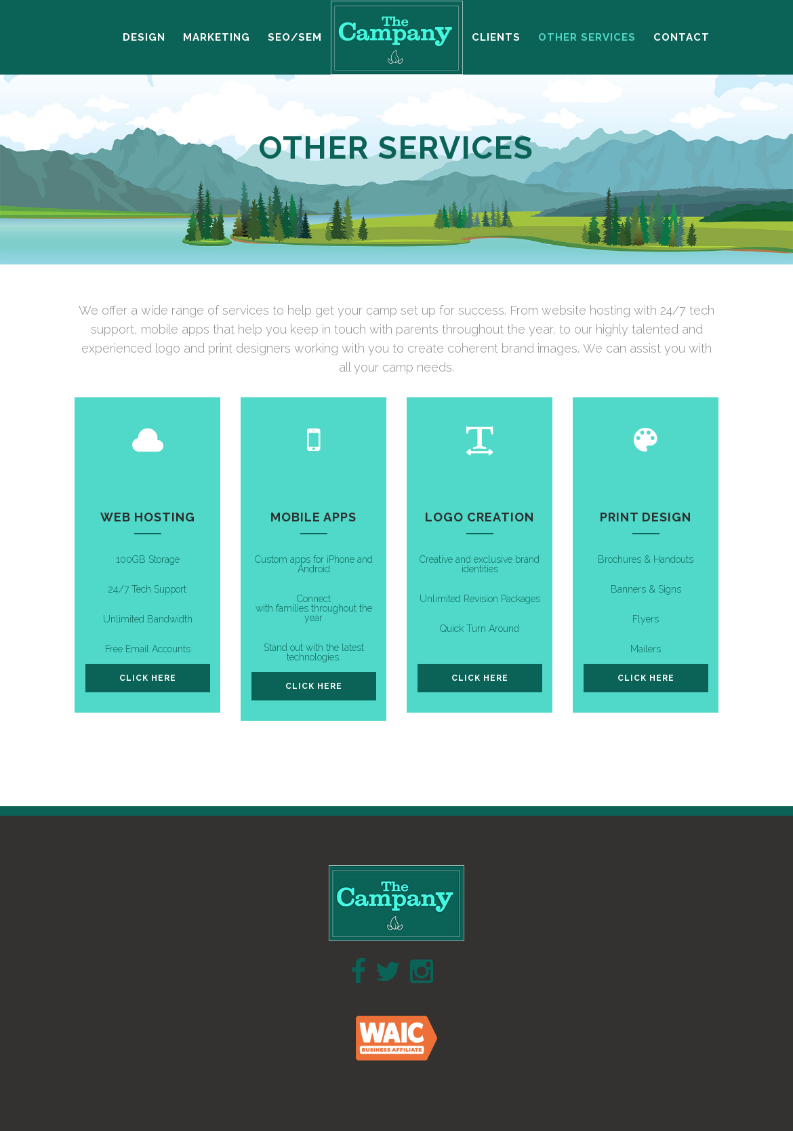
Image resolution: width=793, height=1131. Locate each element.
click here (147, 678)
